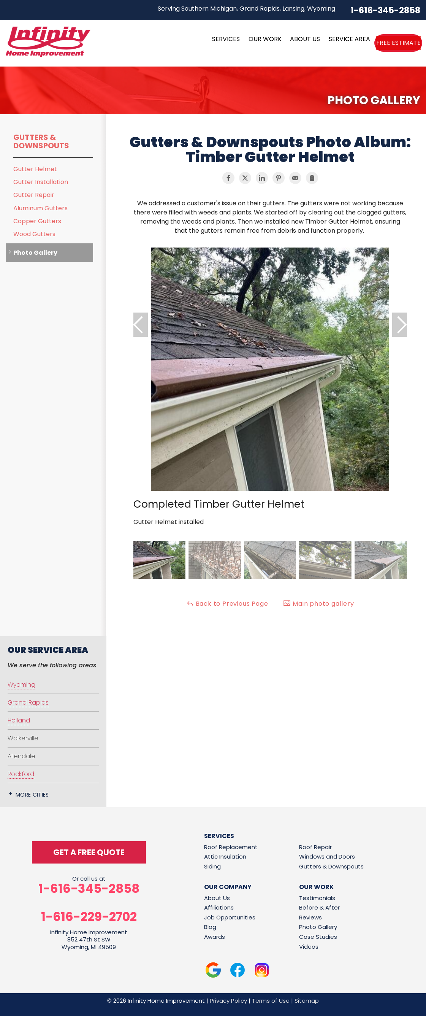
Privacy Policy (228, 1001)
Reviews (310, 917)
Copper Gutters (37, 221)
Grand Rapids (28, 702)
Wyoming (21, 684)
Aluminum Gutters (40, 208)
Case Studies (318, 937)
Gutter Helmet (35, 169)
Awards (214, 937)
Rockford (21, 774)
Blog (210, 927)
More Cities (32, 795)
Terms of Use (271, 1001)
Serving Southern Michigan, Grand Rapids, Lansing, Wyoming (246, 8)
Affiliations (219, 907)
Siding (212, 866)
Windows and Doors (327, 856)
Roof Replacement (231, 847)
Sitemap (307, 1001)
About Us (217, 898)
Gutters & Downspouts (41, 141)
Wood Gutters (34, 234)
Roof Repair (315, 847)
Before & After (319, 907)
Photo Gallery (35, 252)
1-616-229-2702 (89, 917)
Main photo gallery (318, 603)
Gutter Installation (40, 182)
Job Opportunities (229, 917)
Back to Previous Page (227, 603)
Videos (308, 947)
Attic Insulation (225, 856)
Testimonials (317, 898)
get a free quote (89, 852)
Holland (19, 720)
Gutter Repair (33, 194)
